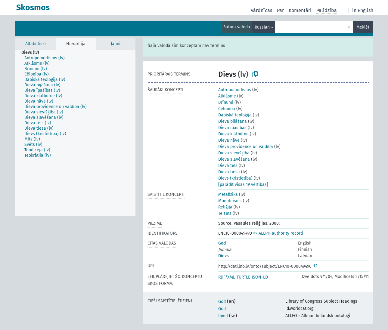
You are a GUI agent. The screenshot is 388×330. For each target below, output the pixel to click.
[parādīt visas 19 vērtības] (243, 184)
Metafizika (228, 194)
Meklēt (362, 27)
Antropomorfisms (234, 89)
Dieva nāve (229, 140)
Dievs (223, 255)
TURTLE (243, 277)
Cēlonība (226, 108)
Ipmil (223, 316)
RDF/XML (226, 277)
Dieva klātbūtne (233, 134)
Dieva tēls (227, 165)
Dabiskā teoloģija (235, 115)
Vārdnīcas (261, 10)
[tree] (75, 133)
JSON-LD (260, 277)
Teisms (224, 213)
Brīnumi (225, 102)
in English (362, 10)
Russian (262, 27)
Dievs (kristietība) (235, 178)
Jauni (115, 43)
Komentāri (300, 10)
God (222, 243)
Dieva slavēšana (234, 159)
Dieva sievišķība (234, 153)
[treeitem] (33, 52)
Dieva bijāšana (232, 121)
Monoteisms (230, 200)
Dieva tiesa (229, 171)
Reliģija (225, 207)
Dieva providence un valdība (245, 146)
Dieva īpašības (232, 127)
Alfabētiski (35, 43)
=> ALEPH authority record (278, 233)
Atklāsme (227, 96)
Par (280, 10)
